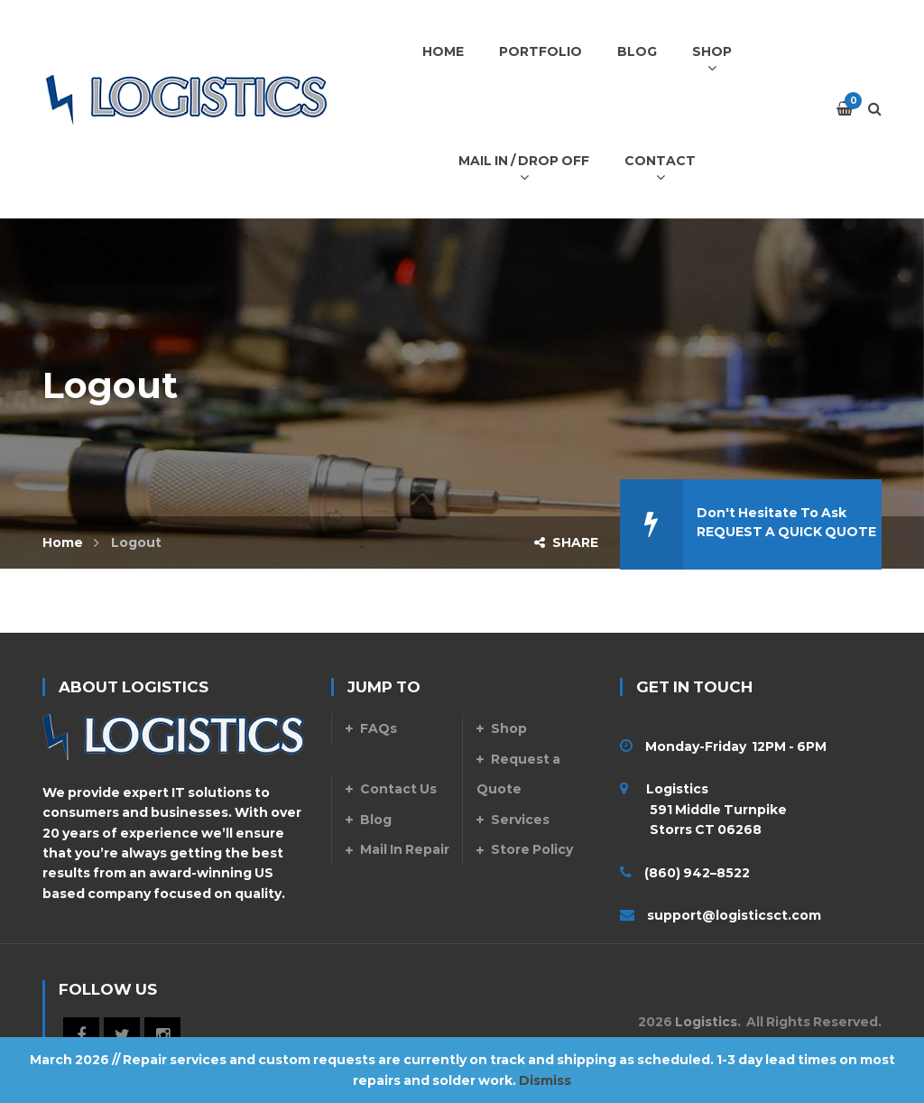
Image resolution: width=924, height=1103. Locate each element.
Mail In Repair (404, 849)
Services (520, 819)
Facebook (81, 1035)
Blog (376, 819)
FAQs (378, 728)
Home (62, 542)
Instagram (162, 1035)
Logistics (706, 1022)
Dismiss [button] (545, 1080)
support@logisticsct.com (734, 915)
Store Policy (532, 849)
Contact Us (398, 789)
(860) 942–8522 (697, 873)
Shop (509, 728)
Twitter (122, 1035)
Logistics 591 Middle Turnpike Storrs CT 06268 (703, 809)
